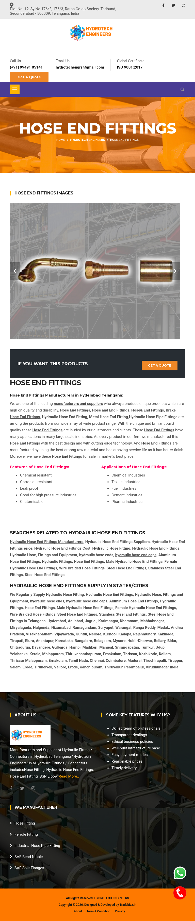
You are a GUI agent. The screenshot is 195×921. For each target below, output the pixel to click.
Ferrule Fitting (26, 834)
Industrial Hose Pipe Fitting (37, 845)
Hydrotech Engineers (87, 140)
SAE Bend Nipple (28, 856)
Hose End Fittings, (75, 410)
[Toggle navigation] (15, 89)
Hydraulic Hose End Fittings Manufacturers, (47, 541)
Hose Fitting (24, 823)
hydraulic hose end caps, (136, 555)
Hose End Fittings (47, 430)
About (78, 911)
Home (60, 140)
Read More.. (69, 776)
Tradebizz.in (128, 905)
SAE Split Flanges (29, 868)
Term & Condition (98, 911)
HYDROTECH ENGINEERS (111, 898)
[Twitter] (22, 788)
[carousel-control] (15, 271)
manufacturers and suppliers (78, 403)
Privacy (120, 911)
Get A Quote (29, 77)
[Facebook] (11, 788)
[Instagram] (33, 788)
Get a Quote (159, 365)
